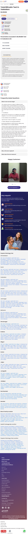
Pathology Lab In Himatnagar (10, 445)
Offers (3, 476)
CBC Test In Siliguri (4, 344)
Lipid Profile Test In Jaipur (14, 364)
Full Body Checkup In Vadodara (10, 427)
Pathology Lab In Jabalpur (11, 448)
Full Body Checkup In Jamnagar (10, 429)
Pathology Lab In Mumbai (10, 449)
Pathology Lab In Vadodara (9, 441)
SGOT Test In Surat (8, 273)
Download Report (5, 480)
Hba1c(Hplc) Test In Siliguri (10, 345)
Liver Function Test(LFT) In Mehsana (12, 315)
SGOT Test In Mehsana (10, 316)
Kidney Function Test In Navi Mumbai (14, 396)
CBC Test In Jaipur (4, 364)
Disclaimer (3, 521)
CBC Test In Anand (4, 291)
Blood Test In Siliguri (11, 419)
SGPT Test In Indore (9, 356)
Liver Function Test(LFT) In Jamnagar (13, 303)
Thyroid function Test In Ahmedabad (17, 264)
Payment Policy (4, 526)
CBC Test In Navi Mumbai (6, 393)
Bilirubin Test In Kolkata (9, 338)
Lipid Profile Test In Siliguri (14, 344)
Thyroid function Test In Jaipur (17, 368)
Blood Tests (6, 4)
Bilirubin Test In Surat (17, 273)
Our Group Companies (6, 494)
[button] (14, 42)
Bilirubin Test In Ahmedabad (12, 263)
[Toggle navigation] (1, 1)
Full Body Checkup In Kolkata (11, 430)
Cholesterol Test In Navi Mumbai (11, 394)
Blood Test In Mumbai (9, 421)
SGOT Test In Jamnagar (11, 305)
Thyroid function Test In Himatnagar (14, 329)
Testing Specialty (6, 463)
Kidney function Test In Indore (13, 358)
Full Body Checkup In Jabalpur (12, 434)
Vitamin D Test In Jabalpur (10, 387)
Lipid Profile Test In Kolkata (15, 334)
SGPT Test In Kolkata (14, 336)
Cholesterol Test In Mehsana (11, 313)
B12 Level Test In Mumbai (10, 407)
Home (2, 4)
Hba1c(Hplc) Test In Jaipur (10, 365)
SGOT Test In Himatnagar (15, 327)
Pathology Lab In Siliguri (9, 447)
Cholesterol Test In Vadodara (12, 280)
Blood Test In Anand (10, 415)
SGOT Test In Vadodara (10, 283)
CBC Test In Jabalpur (5, 383)
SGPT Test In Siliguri (9, 346)
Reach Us (4, 489)
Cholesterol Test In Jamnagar (12, 302)
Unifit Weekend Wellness (7, 464)
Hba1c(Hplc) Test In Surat (9, 270)
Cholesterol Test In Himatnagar (13, 325)
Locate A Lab (4, 483)
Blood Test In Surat (16, 413)
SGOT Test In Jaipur (8, 367)
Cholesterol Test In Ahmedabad (13, 259)
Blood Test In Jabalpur (10, 420)
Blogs (3, 470)
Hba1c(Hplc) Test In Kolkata (13, 335)
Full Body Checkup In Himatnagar (11, 431)
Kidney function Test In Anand (13, 294)
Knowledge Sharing (6, 472)
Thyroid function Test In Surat (17, 274)
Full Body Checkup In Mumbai (13, 435)
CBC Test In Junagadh (5, 373)
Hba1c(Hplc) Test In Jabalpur (14, 384)
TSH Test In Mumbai (12, 405)
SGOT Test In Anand (18, 293)
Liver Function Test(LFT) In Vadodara (13, 282)
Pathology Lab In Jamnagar (9, 443)
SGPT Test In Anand (9, 293)
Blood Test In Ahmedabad (6, 413)
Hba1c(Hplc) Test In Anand (10, 292)
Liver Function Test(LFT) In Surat (10, 272)
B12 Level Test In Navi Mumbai (11, 398)
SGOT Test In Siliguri (18, 346)
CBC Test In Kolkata (5, 334)
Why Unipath (4, 469)
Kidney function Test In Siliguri (13, 348)
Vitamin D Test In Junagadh (18, 377)
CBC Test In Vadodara (5, 279)
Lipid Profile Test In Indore (14, 354)
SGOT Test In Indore (18, 356)
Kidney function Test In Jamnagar (13, 306)
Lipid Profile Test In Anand (14, 291)
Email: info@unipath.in (6, 505)
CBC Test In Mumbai (5, 403)
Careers (3, 490)
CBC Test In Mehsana (5, 312)
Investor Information (6, 492)
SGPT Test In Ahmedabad (12, 261)
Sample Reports (5, 496)
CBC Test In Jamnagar (5, 301)
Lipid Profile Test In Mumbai (15, 403)
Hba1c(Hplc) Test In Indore (10, 355)
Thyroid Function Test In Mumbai (11, 406)
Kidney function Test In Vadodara (12, 284)
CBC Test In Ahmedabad (6, 258)
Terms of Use (3, 523)
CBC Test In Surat (4, 269)
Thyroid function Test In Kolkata (11, 339)
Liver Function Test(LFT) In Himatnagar (15, 326)
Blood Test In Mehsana (10, 416)
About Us (4, 467)
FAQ (2, 474)
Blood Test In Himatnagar (19, 417)
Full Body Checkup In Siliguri (9, 433)
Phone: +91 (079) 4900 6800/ (8, 500)
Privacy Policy (3, 525)
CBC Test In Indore (4, 354)
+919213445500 (5, 501)
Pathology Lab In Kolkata (10, 444)
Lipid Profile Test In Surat (14, 269)
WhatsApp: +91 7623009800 (7, 503)
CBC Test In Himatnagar (5, 324)
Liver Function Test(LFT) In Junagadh (13, 375)
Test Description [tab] (6, 55)
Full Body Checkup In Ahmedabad (7, 426)
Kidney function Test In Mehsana (12, 317)
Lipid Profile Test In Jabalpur (15, 383)
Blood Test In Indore (9, 417)
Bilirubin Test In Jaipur (17, 367)
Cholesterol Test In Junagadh (12, 374)
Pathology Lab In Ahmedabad (7, 440)
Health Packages (6, 459)
